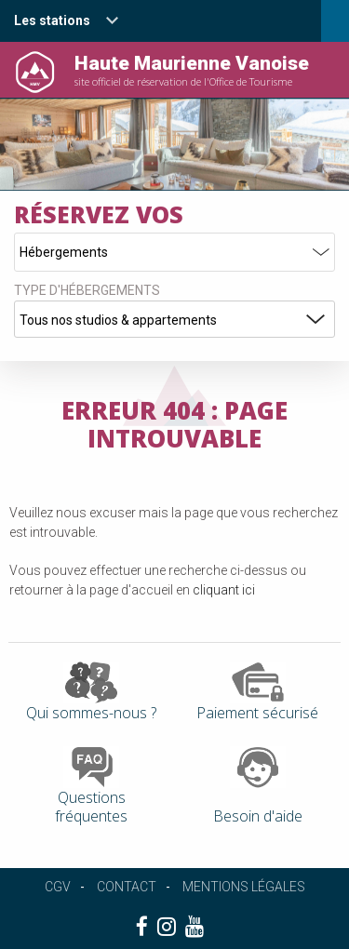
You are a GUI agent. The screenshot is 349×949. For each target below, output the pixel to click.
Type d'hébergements (87, 290)
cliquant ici (224, 589)
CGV (58, 886)
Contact (126, 886)
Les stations (52, 20)
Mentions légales (243, 886)
